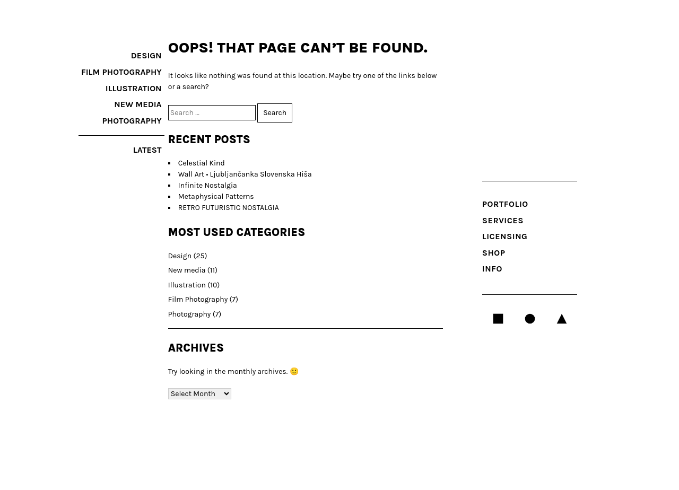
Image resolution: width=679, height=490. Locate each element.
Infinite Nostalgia (207, 185)
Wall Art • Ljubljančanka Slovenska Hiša (245, 174)
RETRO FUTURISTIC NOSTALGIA (228, 207)
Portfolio (505, 204)
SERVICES (503, 220)
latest (147, 150)
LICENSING (505, 236)
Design (146, 55)
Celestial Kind (201, 163)
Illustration (134, 88)
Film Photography (121, 72)
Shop (494, 253)
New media (137, 104)
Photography (132, 121)
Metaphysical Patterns (216, 196)
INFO (492, 269)
